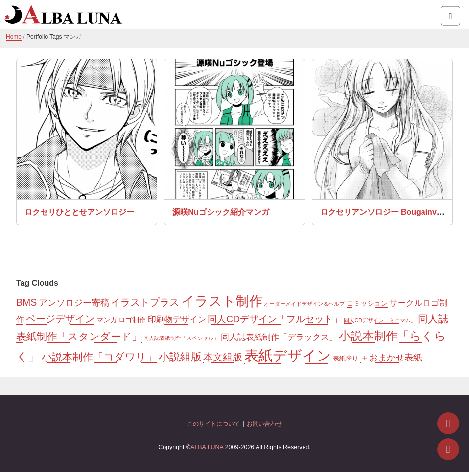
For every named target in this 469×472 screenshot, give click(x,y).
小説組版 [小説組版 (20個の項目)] (180, 357)
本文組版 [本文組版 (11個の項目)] (222, 357)
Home (14, 36)
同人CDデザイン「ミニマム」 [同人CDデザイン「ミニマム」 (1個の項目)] (380, 320)
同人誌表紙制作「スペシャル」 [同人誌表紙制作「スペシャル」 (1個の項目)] (181, 338)
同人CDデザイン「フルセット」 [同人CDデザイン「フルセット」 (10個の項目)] (275, 319)
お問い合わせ (264, 423)
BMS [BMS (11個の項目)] (26, 302)
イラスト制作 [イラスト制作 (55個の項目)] (221, 301)
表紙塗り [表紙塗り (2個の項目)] (345, 358)
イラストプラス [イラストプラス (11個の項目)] (145, 302)
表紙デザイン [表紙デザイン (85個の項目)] (287, 355)
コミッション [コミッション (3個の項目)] (367, 303)
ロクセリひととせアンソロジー (79, 212)
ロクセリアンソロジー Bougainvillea (385, 212)
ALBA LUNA (206, 447)
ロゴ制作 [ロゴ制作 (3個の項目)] (132, 320)
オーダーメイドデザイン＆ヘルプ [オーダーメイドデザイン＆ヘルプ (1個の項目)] (304, 304)
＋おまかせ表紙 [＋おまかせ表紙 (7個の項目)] (391, 357)
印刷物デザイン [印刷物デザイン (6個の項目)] (177, 319)
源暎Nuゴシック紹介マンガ (220, 212)
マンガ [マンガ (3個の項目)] (106, 320)
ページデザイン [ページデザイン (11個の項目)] (60, 319)
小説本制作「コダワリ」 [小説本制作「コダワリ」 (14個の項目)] (99, 356)
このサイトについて (213, 423)
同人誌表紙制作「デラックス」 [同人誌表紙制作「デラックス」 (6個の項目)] (279, 337)
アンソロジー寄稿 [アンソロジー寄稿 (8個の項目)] (74, 303)
